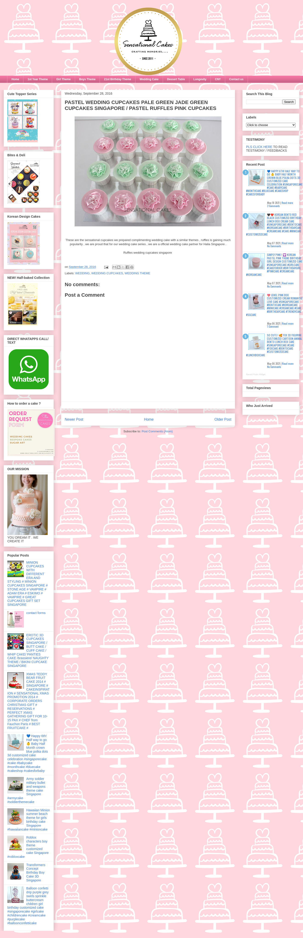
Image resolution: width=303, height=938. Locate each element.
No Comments (274, 246)
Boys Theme (87, 79)
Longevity (200, 79)
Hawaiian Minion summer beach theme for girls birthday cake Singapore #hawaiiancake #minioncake (28, 819)
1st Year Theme (38, 79)
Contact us (236, 79)
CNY (218, 79)
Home (15, 79)
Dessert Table (176, 79)
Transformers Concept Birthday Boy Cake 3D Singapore (35, 872)
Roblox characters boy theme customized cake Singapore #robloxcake (28, 847)
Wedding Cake (149, 79)
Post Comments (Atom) (157, 431)
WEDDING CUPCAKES (107, 273)
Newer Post (74, 419)
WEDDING (82, 273)
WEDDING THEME (137, 273)
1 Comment (272, 326)
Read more (287, 203)
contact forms (36, 613)
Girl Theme (63, 79)
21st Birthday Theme (117, 79)
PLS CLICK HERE (259, 147)
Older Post (222, 419)
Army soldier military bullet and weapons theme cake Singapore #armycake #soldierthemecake (26, 790)
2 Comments (273, 206)
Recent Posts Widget (255, 374)
